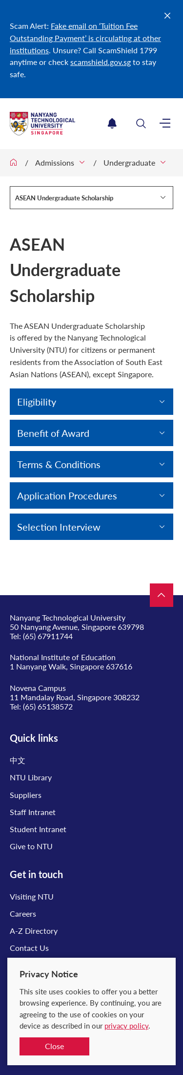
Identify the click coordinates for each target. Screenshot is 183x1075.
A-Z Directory (34, 930)
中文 (17, 760)
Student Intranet (38, 829)
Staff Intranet (33, 812)
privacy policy (126, 1025)
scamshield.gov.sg (100, 61)
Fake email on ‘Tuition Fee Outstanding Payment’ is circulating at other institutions (85, 38)
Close (54, 1046)
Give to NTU (31, 846)
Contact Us (29, 947)
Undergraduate (129, 162)
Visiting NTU (32, 896)
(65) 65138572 (48, 706)
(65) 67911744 (48, 636)
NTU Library (31, 777)
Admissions (54, 162)
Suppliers (25, 794)
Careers (23, 913)
